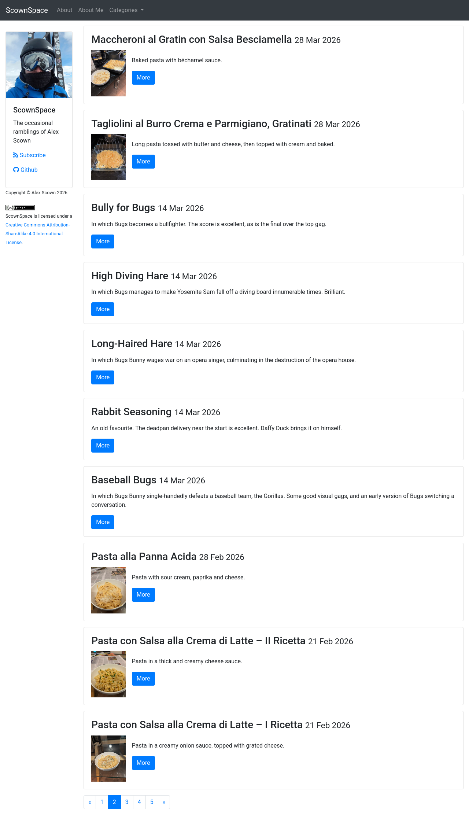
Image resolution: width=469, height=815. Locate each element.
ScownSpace (27, 10)
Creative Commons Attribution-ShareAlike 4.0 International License (37, 233)
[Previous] (90, 802)
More (143, 77)
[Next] (164, 802)
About (65, 10)
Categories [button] (124, 10)
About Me (91, 10)
